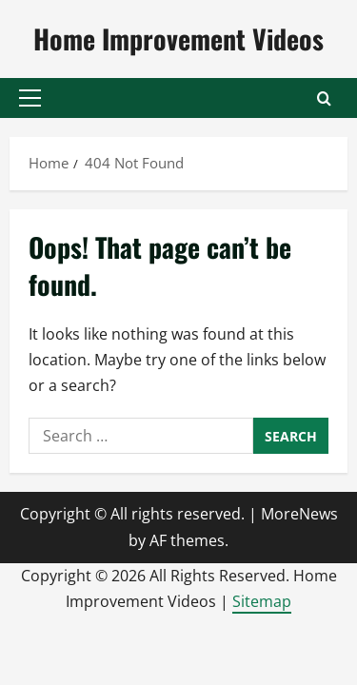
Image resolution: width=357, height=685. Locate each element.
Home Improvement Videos (178, 38)
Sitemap (261, 601)
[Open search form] (324, 98)
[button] (30, 98)
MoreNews (299, 513)
